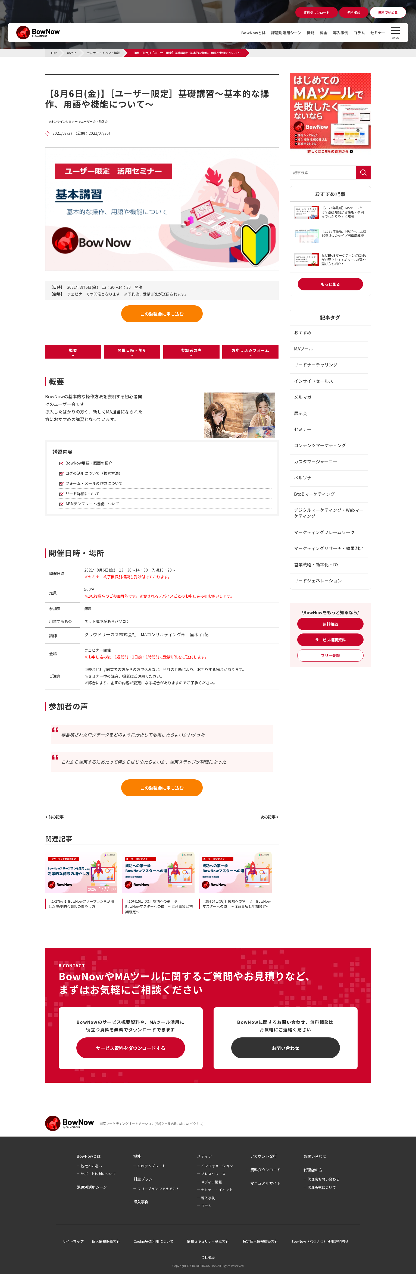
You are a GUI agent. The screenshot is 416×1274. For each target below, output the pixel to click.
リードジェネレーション (318, 580)
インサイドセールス (313, 381)
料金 (323, 32)
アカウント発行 (263, 1156)
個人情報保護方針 (106, 1241)
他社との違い (91, 1165)
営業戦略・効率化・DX (316, 564)
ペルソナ (302, 477)
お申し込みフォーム (251, 350)
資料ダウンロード (265, 1169)
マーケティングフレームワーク (324, 532)
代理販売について (322, 1187)
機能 (310, 32)
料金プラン (142, 1179)
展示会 (300, 413)
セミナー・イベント (217, 1189)
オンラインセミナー (64, 122)
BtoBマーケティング (314, 494)
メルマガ (302, 397)
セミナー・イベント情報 (79, 77)
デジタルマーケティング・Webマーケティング (329, 513)
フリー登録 (330, 655)
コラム (359, 32)
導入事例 (340, 32)
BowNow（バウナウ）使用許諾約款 (320, 1241)
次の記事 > (269, 817)
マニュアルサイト (265, 1183)
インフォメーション (217, 1165)
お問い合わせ (285, 1047)
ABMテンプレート (151, 1165)
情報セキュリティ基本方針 (208, 1241)
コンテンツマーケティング (320, 445)
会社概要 (208, 1257)
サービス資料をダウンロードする (130, 1047)
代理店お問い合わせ (323, 1179)
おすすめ (302, 332)
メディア (204, 1156)
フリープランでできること (158, 1188)
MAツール (303, 348)
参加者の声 (191, 350)
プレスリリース (213, 1173)
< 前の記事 (54, 817)
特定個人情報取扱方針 (260, 1241)
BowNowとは (253, 32)
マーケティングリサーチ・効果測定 (328, 548)
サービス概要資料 (330, 639)
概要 (73, 350)
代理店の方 (313, 1169)
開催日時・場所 (132, 350)
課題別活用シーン (286, 32)
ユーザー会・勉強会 (94, 122)
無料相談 (330, 624)
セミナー (378, 32)
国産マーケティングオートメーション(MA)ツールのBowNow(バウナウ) (151, 1123)
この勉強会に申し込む (162, 313)
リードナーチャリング (315, 364)
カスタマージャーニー (315, 461)
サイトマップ (73, 1241)
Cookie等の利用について (153, 1241)
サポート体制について (98, 1173)
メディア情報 (211, 1181)
